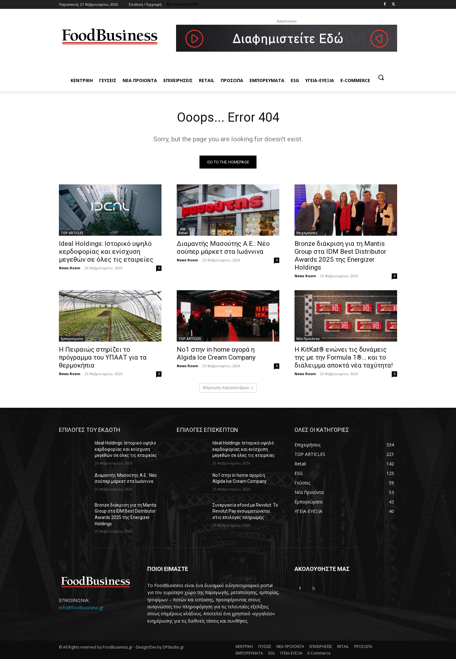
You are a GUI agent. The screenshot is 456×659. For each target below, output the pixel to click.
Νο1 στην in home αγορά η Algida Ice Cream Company (216, 353)
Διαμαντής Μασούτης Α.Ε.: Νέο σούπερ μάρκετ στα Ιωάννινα (223, 247)
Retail (183, 233)
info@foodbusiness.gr (81, 607)
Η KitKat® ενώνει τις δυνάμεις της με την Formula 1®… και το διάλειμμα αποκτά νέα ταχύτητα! (343, 357)
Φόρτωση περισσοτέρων (228, 387)
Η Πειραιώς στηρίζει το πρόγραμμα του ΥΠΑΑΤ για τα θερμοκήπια (103, 357)
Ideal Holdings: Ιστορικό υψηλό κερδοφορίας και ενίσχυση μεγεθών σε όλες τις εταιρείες (106, 251)
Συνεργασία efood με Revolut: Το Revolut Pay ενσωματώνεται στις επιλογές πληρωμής (245, 511)
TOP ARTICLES (72, 233)
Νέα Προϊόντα (308, 338)
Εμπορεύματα (72, 338)
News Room (69, 268)
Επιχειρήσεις (306, 233)
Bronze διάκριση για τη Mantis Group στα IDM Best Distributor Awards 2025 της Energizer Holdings (340, 255)
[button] (381, 77)
